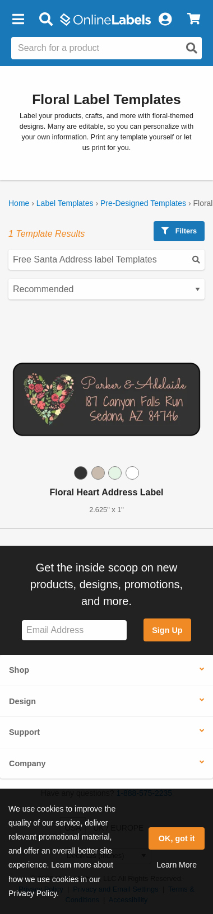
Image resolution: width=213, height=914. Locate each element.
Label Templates (65, 203)
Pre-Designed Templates (143, 203)
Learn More (176, 864)
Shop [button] (19, 669)
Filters (179, 231)
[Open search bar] (45, 19)
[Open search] (192, 48)
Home (18, 203)
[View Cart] (194, 19)
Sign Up (167, 630)
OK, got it (177, 838)
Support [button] (24, 732)
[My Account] (165, 19)
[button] (17, 19)
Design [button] (22, 701)
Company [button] (27, 763)
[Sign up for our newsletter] (74, 630)
